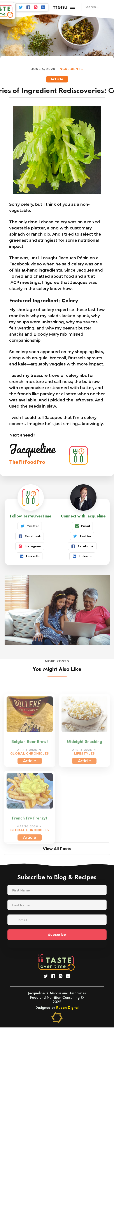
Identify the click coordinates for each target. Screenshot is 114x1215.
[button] (63, 7)
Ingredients (71, 69)
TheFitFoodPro (27, 462)
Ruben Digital (67, 1007)
